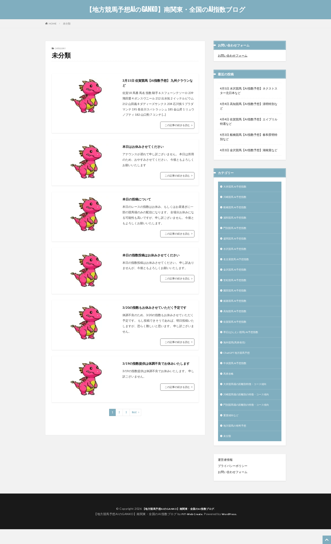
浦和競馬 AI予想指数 (237, 220)
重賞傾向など (232, 428)
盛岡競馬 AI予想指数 (237, 242)
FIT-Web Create (191, 528)
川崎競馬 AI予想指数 (237, 198)
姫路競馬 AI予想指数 (237, 308)
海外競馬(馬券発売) (236, 352)
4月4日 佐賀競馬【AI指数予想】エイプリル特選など (248, 121)
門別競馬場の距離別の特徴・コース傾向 (250, 417)
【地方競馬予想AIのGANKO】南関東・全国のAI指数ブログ (165, 9)
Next (134, 419)
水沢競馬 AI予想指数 (237, 253)
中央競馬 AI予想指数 (237, 373)
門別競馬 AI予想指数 (237, 231)
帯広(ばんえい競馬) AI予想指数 (243, 341)
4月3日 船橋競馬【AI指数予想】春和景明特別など (248, 137)
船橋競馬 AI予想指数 (237, 209)
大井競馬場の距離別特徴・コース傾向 (248, 395)
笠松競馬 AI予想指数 (237, 286)
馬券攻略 (229, 384)
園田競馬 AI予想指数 (237, 297)
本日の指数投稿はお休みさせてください (156, 256)
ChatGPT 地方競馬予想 (239, 362)
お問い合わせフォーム (232, 55)
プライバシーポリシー (232, 480)
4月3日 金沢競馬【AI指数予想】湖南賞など (248, 150)
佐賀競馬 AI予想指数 (237, 330)
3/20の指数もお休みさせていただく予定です (156, 312)
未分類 (67, 23)
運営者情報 (225, 474)
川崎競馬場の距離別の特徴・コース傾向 (250, 406)
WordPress (230, 528)
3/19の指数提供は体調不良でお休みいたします (156, 373)
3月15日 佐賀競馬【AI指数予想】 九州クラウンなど (156, 84)
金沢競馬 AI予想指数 (237, 275)
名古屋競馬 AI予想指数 (238, 264)
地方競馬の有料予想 (236, 439)
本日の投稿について (139, 200)
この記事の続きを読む (177, 126)
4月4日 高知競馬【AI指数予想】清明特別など (248, 106)
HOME (53, 23)
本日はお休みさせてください (147, 148)
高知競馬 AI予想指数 (237, 319)
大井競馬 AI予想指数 (237, 187)
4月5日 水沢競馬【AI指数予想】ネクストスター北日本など (248, 91)
